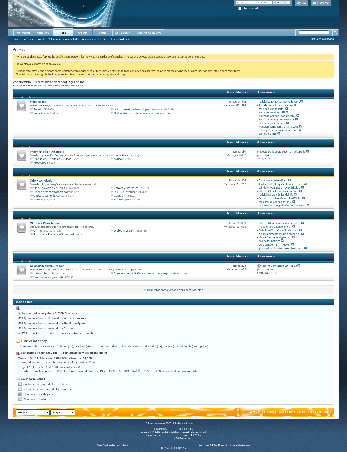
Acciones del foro (92, 39)
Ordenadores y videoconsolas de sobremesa (142, 113)
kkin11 (114, 346)
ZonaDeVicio (257, 411)
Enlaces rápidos (117, 39)
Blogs (102, 32)
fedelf (63, 346)
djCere (168, 346)
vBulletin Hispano (171, 435)
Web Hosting (287, 411)
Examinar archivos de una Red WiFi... (280, 198)
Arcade (83, 32)
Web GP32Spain (124, 230)
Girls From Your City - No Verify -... (279, 230)
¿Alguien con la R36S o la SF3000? (278, 126)
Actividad (23, 32)
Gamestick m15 (268, 133)
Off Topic (39, 230)
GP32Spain (122, 32)
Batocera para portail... (272, 123)
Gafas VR (119, 195)
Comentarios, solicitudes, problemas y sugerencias (146, 273)
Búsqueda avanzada (322, 38)
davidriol (150, 346)
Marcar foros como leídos (160, 290)
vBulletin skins (164, 438)
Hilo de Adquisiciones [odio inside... (279, 223)
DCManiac (46, 346)
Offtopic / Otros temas (44, 223)
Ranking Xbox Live (148, 32)
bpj (201, 346)
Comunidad (70, 39)
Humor (37, 199)
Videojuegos (38, 102)
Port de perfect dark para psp (276, 105)
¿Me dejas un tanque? (272, 109)
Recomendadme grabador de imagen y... (282, 205)
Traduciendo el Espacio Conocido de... (281, 184)
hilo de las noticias (269, 241)
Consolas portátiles (45, 113)
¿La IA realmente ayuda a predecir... (279, 234)
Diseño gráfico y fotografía (50, 191)
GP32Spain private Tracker (47, 266)
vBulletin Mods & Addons (184, 444)
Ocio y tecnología (41, 180)
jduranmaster (190, 371)
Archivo (272, 411)
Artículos (43, 32)
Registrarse (321, 3)
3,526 (49, 367)
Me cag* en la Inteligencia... (275, 237)
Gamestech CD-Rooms (284, 265)
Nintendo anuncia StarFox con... (277, 116)
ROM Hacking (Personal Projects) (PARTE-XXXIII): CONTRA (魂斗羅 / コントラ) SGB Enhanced (116, 371)
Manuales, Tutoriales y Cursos (52, 158)
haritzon (98, 346)
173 (29, 367)
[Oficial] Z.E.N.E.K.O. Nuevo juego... (279, 101)
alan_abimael (129, 346)
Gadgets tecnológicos (46, 195)
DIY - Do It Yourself (126, 191)
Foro (63, 32)
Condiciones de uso (309, 411)
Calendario (54, 39)
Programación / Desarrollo (47, 151)
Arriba (327, 411)
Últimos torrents (43, 273)
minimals (185, 346)
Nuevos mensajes (24, 39)
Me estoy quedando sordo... (275, 202)
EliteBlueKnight (28, 346)
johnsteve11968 (86, 362)
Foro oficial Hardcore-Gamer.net (53, 234)
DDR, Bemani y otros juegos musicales (138, 109)
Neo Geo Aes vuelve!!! (272, 112)
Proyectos (39, 162)
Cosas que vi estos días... (273, 180)
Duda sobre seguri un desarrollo (287, 151)
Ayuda (301, 3)
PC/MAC (119, 199)
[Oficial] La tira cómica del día (276, 194)
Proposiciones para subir (49, 277)
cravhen (80, 346)
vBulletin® (172, 428)
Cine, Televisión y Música (49, 188)
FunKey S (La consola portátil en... (278, 130)
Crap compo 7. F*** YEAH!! (275, 244)
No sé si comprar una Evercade (276, 119)
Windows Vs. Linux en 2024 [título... (279, 187)
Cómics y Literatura (126, 188)
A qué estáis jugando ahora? (275, 226)
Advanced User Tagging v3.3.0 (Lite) (149, 444)
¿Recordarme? (248, 8)
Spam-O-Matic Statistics (36, 308)
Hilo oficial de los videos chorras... (278, 191)
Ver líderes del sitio (191, 290)
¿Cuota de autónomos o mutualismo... (281, 248)
